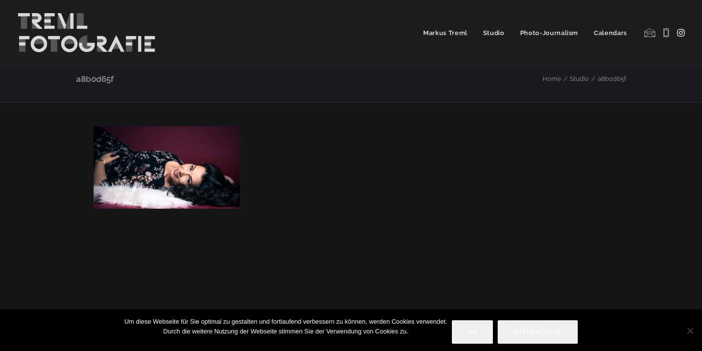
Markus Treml (445, 33)
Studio (494, 33)
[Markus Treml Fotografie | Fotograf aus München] (88, 32)
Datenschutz (537, 332)
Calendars (610, 33)
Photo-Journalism (549, 33)
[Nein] (690, 330)
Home (552, 78)
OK (472, 332)
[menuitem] (445, 32)
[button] (650, 32)
